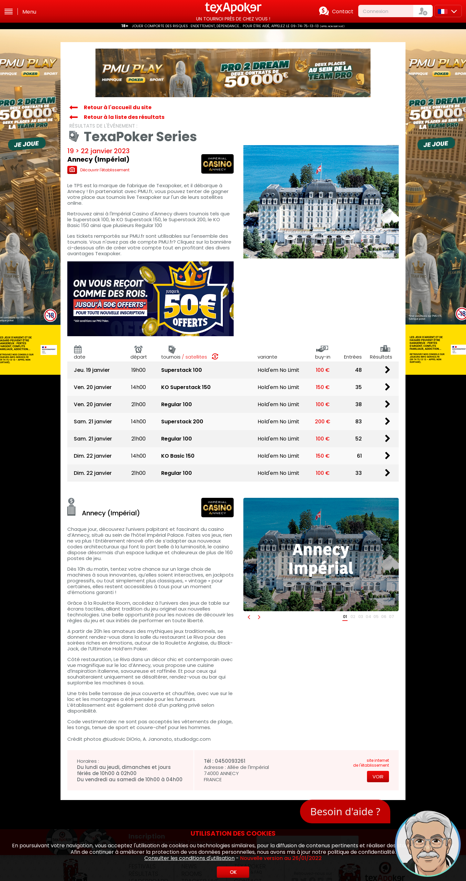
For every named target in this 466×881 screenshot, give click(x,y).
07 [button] (391, 616)
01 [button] (345, 616)
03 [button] (360, 616)
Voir (377, 776)
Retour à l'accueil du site (117, 107)
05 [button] (376, 616)
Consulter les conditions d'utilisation (189, 858)
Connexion (375, 11)
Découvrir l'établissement (98, 170)
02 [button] (352, 616)
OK (233, 872)
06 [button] (383, 616)
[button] (248, 617)
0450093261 (230, 761)
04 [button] (368, 616)
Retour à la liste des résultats (124, 117)
